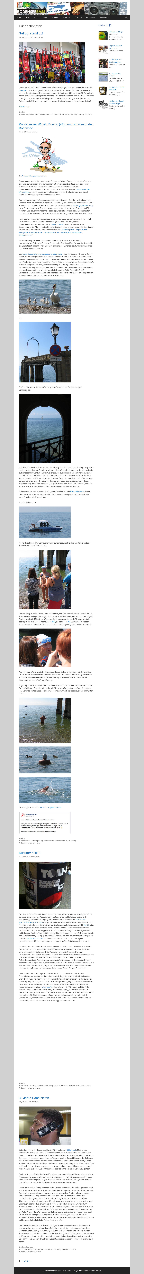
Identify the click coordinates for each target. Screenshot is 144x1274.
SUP (86, 114)
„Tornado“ (46, 987)
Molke (78, 1086)
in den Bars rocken (35, 938)
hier (53, 622)
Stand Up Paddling (77, 114)
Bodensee (25, 114)
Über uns (78, 17)
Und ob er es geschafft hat (50, 807)
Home (19, 17)
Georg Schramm (54, 1086)
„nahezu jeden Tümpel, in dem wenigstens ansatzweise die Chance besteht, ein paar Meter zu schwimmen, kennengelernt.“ (53, 232)
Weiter (28, 1261)
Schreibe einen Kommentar (31, 843)
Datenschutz (103, 17)
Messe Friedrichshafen (62, 114)
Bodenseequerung (36, 841)
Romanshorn (60, 841)
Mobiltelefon (66, 1249)
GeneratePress (95, 1270)
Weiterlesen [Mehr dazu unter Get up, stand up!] (24, 106)
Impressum (90, 17)
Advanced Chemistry (28, 1086)
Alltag (28, 17)
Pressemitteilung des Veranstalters (34, 176)
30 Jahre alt (71, 1150)
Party (36, 17)
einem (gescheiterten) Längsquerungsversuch (42, 254)
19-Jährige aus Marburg (82, 205)
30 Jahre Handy (26, 1249)
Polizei (74, 1249)
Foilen (31, 114)
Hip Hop (64, 1086)
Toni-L (86, 925)
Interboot (23, 90)
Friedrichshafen (40, 114)
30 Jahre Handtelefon (34, 1098)
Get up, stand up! (31, 33)
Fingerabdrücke (38, 1249)
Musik (45, 17)
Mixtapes (55, 17)
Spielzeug (66, 17)
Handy (59, 1249)
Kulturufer (71, 1086)
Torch (88, 1086)
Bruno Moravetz (77, 491)
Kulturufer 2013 (29, 853)
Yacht (90, 114)
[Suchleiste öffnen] (126, 17)
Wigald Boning (57, 224)
